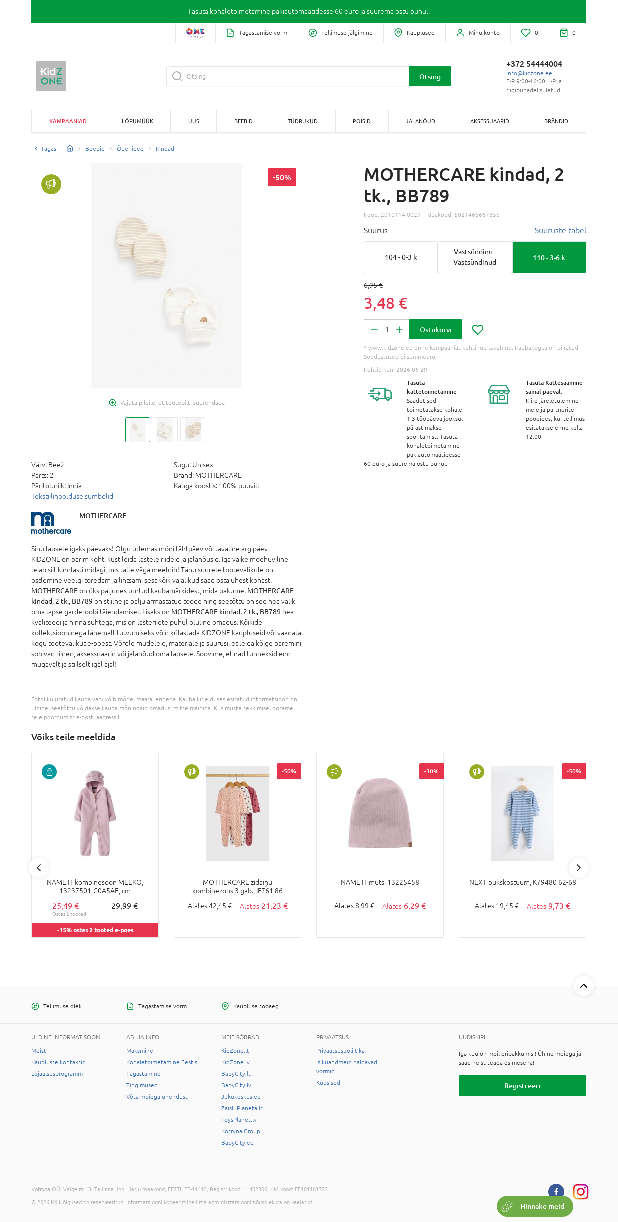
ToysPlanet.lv (239, 1119)
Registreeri (522, 1085)
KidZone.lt (236, 1050)
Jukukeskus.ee (241, 1096)
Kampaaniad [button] (68, 121)
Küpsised (328, 1082)
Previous (39, 868)
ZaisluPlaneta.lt (242, 1108)
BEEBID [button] (243, 121)
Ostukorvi (436, 329)
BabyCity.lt (236, 1073)
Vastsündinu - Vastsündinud (475, 257)
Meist (39, 1050)
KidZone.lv (236, 1062)
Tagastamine (143, 1073)
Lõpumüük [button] (138, 121)
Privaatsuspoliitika (340, 1050)
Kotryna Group (241, 1131)
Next (579, 868)
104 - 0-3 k (401, 257)
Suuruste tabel (560, 230)
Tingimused (142, 1085)
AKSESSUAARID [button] (490, 121)
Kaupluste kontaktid (59, 1062)
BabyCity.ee (238, 1142)
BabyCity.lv (237, 1085)
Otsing (430, 76)
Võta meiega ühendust (157, 1096)
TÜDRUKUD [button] (303, 121)
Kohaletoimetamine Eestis (162, 1062)
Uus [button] (194, 121)
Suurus (376, 230)
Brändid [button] (556, 121)
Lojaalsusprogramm (57, 1073)
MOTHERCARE (103, 515)
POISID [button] (362, 121)
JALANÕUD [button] (421, 121)
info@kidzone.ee (529, 73)
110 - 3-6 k (549, 257)
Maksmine (140, 1050)
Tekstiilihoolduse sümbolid (73, 496)
